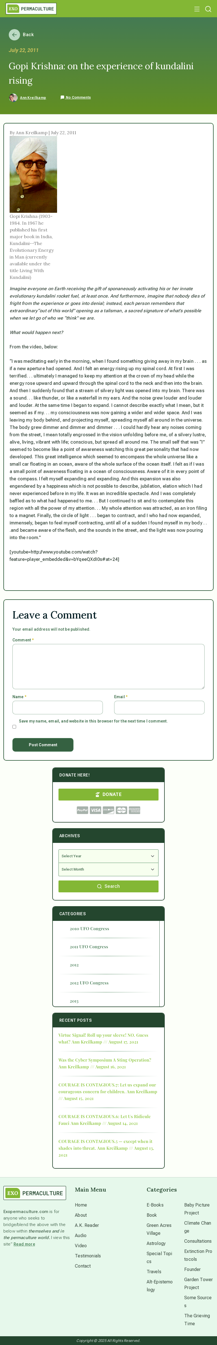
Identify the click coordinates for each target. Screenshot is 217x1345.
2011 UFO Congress (89, 946)
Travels (154, 1271)
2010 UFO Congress (89, 928)
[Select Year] (108, 856)
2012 (74, 964)
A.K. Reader (87, 1225)
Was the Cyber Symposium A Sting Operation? (104, 1060)
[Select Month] (108, 869)
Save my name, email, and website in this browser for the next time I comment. (93, 721)
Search (108, 886)
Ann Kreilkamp (33, 98)
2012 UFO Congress (89, 983)
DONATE (108, 794)
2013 (74, 1001)
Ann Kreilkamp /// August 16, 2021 (92, 1067)
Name (19, 697)
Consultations (198, 1241)
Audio (80, 1235)
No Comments (75, 97)
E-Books (155, 1205)
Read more (24, 1244)
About (81, 1215)
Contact (83, 1266)
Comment (23, 640)
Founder (192, 1269)
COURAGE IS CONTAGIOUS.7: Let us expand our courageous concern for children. (107, 1088)
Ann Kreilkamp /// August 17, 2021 (104, 1042)
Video (81, 1245)
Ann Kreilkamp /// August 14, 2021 (104, 1123)
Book (152, 1215)
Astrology (156, 1243)
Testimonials (88, 1256)
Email (120, 697)
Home (81, 1205)
